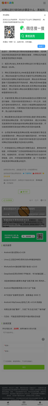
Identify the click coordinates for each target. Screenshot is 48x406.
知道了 (41, 46)
